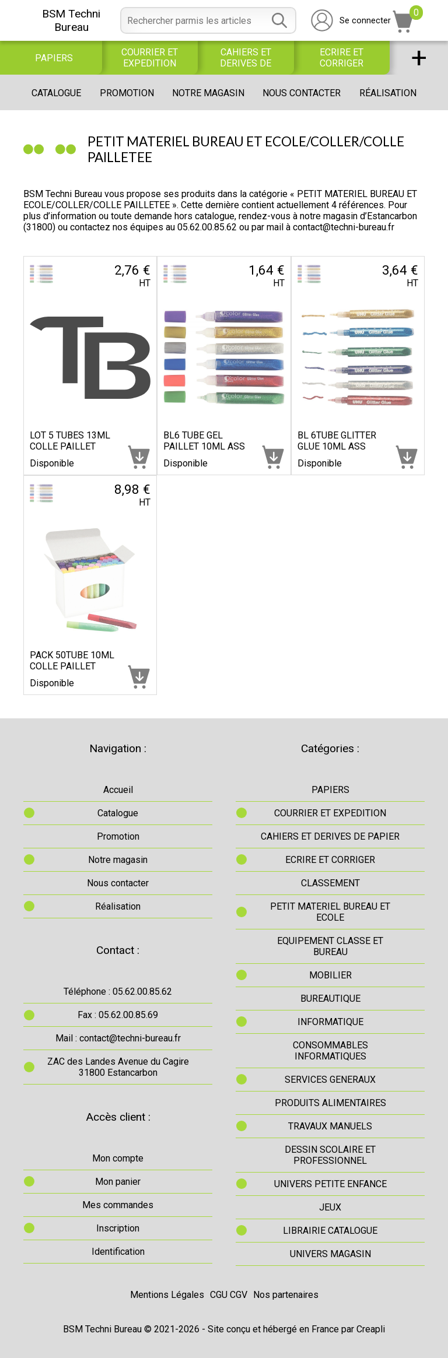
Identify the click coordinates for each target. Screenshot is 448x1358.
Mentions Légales (167, 1294)
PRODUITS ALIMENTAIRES (330, 1102)
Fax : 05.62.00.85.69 (118, 1014)
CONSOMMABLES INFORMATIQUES (330, 1051)
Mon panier (118, 1181)
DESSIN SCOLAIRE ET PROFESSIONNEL (330, 1155)
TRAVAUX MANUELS (330, 1126)
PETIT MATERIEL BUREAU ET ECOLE (330, 912)
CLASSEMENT (330, 883)
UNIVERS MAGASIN (330, 1253)
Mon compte (118, 1158)
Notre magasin (208, 93)
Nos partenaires (285, 1294)
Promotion (127, 93)
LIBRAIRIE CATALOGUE (330, 1230)
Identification (118, 1251)
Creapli (370, 1329)
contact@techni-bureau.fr (343, 227)
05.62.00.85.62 (207, 227)
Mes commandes (117, 1204)
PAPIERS (54, 58)
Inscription (117, 1228)
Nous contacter (301, 93)
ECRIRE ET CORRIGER (341, 58)
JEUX (330, 1207)
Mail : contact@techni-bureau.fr (118, 1038)
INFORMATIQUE (330, 1021)
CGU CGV (228, 1294)
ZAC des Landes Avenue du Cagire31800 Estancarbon (118, 1067)
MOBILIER (330, 975)
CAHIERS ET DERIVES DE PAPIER (245, 58)
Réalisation (387, 93)
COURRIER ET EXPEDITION (149, 58)
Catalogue (56, 93)
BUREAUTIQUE (330, 998)
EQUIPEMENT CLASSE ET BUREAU (330, 946)
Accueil (118, 789)
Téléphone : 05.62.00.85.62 (118, 991)
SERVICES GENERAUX (330, 1079)
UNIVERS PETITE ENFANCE (330, 1183)
